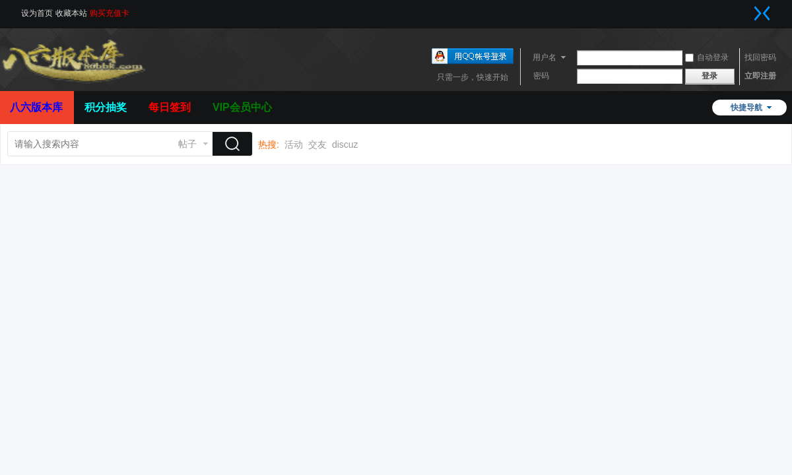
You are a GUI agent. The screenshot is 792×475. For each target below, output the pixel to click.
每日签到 (169, 107)
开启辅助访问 (749, 9)
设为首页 (37, 13)
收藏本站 (71, 13)
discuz (345, 144)
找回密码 (760, 57)
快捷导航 (746, 107)
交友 (317, 144)
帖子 (187, 144)
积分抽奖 (105, 107)
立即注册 (760, 75)
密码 (541, 75)
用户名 (544, 57)
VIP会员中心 (242, 107)
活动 (293, 144)
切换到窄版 (762, 13)
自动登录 (707, 57)
